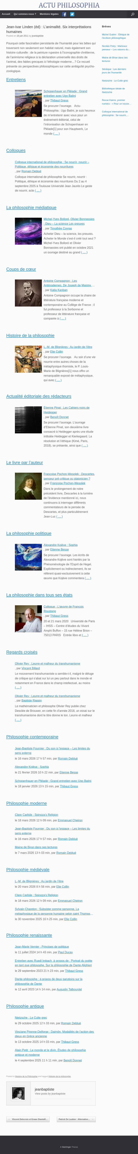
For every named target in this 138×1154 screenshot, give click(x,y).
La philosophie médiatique (31, 207)
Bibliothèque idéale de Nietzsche (113, 90)
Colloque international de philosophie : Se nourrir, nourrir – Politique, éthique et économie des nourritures (52, 164)
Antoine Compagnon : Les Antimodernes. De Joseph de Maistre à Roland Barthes (68, 283)
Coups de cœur (21, 269)
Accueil (6, 14)
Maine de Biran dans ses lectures (36, 847)
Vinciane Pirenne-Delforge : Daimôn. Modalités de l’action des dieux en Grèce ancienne (54, 1034)
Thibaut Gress (59, 100)
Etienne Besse (59, 549)
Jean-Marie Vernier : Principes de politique (42, 946)
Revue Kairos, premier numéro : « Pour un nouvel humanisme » (115, 102)
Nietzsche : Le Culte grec (31, 1017)
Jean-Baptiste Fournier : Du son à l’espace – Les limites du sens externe (52, 751)
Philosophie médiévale (27, 869)
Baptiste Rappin (31, 700)
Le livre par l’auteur (24, 462)
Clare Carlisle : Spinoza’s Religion (36, 814)
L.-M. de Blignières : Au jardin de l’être (68, 347)
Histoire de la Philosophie (26, 1076)
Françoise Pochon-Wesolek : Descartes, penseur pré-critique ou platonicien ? (69, 476)
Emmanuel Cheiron (70, 820)
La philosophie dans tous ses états (39, 594)
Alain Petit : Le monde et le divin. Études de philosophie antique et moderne (50, 1052)
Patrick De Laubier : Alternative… (76, 1119)
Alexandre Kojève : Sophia (61, 545)
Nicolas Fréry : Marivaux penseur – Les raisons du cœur (115, 48)
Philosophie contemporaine (32, 736)
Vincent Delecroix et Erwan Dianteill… (28, 1119)
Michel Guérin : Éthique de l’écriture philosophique (115, 36)
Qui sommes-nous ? (25, 14)
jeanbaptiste (37, 36)
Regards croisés (21, 652)
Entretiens (16, 79)
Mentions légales (49, 14)
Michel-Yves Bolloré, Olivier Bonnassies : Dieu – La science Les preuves (69, 221)
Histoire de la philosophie (30, 335)
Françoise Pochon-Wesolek (67, 483)
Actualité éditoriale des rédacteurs (38, 396)
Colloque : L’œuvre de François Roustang (64, 609)
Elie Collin (56, 351)
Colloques (16, 150)
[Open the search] (132, 14)
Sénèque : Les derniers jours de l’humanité (114, 71)
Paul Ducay (65, 952)
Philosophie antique (25, 1006)
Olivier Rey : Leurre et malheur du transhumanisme (47, 663)
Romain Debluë (31, 171)
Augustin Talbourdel (69, 989)
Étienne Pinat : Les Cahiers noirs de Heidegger (66, 410)
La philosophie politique (28, 533)
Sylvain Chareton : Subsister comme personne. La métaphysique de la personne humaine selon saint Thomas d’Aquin (52, 911)
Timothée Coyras (61, 228)
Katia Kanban (58, 290)
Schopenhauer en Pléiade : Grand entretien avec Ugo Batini (65, 93)
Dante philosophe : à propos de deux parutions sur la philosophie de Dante (48, 981)
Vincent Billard (30, 668)
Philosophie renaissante (29, 935)
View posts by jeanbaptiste (50, 1093)
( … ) (56, 133)
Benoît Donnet (59, 417)
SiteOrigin (66, 1147)
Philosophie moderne (26, 803)
